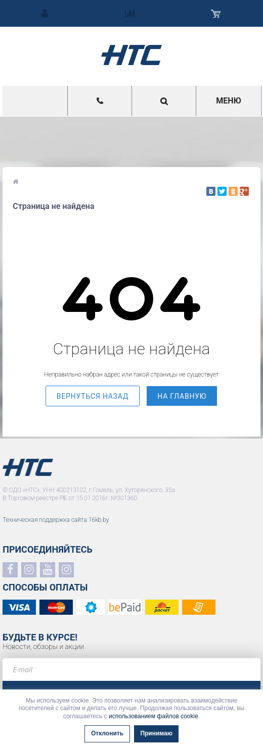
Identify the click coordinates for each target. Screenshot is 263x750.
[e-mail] (131, 669)
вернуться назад (93, 396)
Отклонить (107, 733)
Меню (228, 100)
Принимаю (156, 733)
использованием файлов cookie (153, 716)
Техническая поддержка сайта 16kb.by (56, 519)
